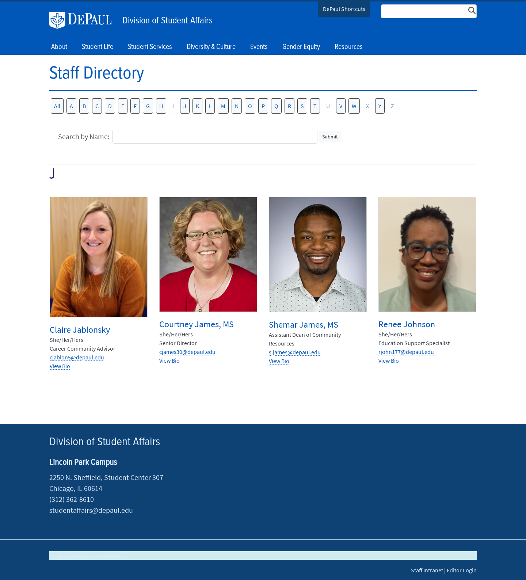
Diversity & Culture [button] (211, 47)
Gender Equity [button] (301, 47)
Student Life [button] (97, 47)
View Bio (60, 366)
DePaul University (84, 20)
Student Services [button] (150, 47)
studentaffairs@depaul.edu (91, 510)
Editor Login (462, 570)
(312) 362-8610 (71, 499)
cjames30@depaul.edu (187, 351)
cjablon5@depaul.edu (77, 357)
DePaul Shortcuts (344, 8)
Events (259, 47)
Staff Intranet (427, 570)
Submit (330, 136)
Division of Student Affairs (167, 21)
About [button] (59, 47)
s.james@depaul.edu (295, 352)
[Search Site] (429, 11)
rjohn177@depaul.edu (406, 351)
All (57, 106)
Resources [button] (349, 47)
